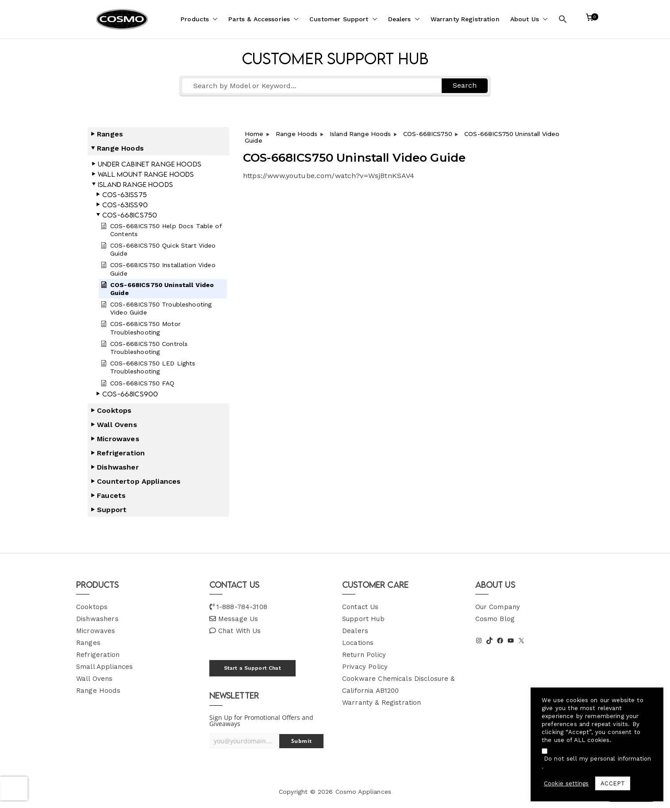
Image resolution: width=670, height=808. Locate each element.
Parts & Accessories (263, 19)
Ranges (88, 643)
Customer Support (343, 19)
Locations (358, 643)
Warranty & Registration (381, 703)
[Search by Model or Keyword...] (312, 85)
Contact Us (360, 607)
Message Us (238, 619)
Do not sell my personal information (597, 758)
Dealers (404, 19)
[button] (213, 19)
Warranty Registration (465, 19)
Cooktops (92, 607)
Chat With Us (239, 631)
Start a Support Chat (252, 668)
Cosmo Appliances (363, 791)
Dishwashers (97, 619)
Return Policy (364, 655)
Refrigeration (97, 655)
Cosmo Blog (495, 619)
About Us (529, 19)
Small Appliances (104, 667)
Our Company (497, 607)
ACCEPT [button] (613, 783)
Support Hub (363, 619)
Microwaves (96, 631)
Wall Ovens (94, 679)
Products (199, 19)
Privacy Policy (365, 667)
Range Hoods (98, 691)
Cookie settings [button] (566, 783)
